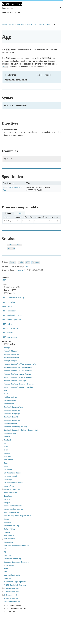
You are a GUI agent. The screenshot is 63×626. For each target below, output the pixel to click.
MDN (4, 24)
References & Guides (31, 12)
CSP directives (8, 611)
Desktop (8, 213)
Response (35, 262)
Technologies (31, 8)
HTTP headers (48, 24)
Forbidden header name (16, 79)
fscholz (27, 266)
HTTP (40, 24)
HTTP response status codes (14, 608)
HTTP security (8, 293)
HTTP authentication (9, 302)
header (20, 262)
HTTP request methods (11, 605)
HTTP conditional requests (12, 315)
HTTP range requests (10, 328)
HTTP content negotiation (11, 320)
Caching (13, 262)
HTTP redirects (7, 333)
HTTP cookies (7, 324)
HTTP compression (9, 311)
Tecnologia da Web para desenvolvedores (21, 24)
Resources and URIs (11, 287)
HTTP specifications (9, 337)
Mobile (19, 213)
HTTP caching (7, 306)
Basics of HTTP (9, 290)
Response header (43, 75)
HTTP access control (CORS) (13, 298)
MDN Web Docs (12, 4)
